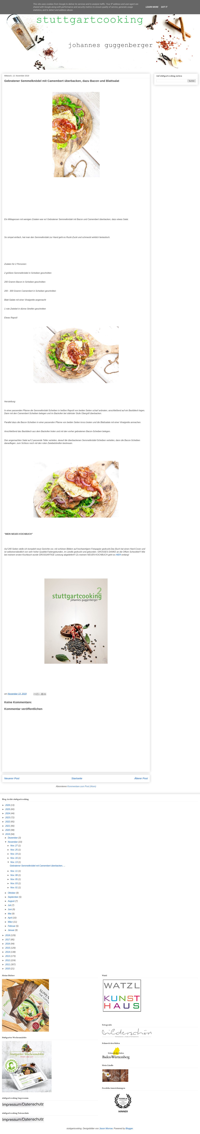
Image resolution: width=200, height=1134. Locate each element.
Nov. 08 (14, 875)
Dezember (13, 838)
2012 (8, 960)
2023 (8, 817)
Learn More (152, 7)
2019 (8, 834)
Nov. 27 (14, 845)
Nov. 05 (14, 879)
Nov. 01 (14, 887)
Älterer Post (141, 778)
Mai (10, 913)
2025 (8, 809)
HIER (118, 555)
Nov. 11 (14, 871)
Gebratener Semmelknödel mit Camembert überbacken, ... (37, 866)
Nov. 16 (14, 858)
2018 (8, 935)
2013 (8, 956)
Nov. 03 (14, 883)
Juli (10, 905)
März (10, 922)
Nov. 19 (14, 854)
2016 (8, 944)
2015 (8, 948)
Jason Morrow (106, 1128)
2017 (8, 939)
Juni (10, 909)
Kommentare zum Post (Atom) (81, 786)
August (11, 901)
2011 (8, 964)
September (13, 897)
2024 (8, 813)
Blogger (129, 1128)
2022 (8, 822)
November (13, 842)
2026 (8, 805)
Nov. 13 (14, 862)
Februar (12, 926)
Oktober (12, 893)
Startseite (76, 778)
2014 (8, 952)
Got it (164, 7)
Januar (11, 930)
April (10, 918)
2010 (8, 968)
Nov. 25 (14, 850)
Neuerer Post (11, 778)
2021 (8, 826)
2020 (8, 830)
